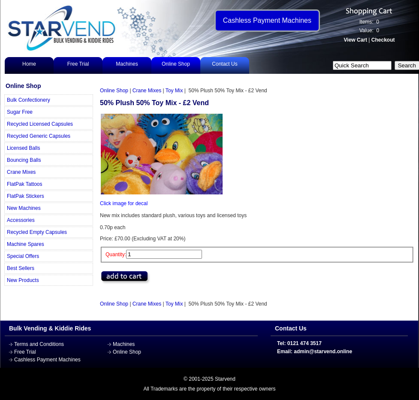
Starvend (225, 379)
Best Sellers (20, 268)
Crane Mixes (21, 172)
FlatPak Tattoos (24, 184)
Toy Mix (174, 91)
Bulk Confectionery (28, 100)
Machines (127, 64)
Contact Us (224, 64)
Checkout (383, 40)
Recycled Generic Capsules (38, 136)
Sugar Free (20, 112)
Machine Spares (25, 244)
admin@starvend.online (323, 351)
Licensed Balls (23, 148)
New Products (23, 280)
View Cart (355, 40)
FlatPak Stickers (25, 196)
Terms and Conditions (39, 344)
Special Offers (23, 256)
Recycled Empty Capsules (37, 232)
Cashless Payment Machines (47, 360)
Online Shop (176, 64)
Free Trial (78, 64)
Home (29, 64)
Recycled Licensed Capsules (40, 124)
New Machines (24, 208)
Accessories (21, 220)
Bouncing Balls (24, 160)
